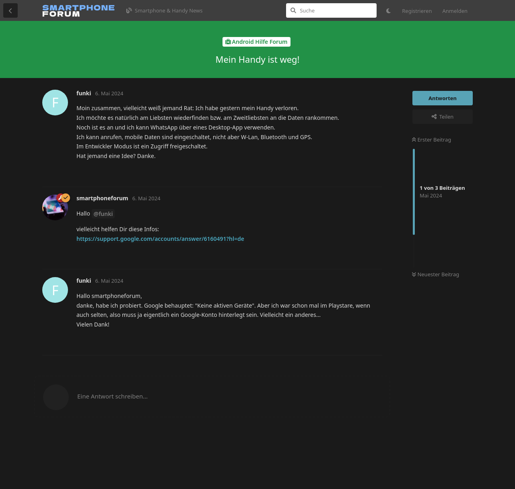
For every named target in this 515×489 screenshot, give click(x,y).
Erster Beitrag (431, 139)
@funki (103, 214)
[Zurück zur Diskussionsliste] (10, 10)
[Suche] (331, 10)
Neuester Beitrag (435, 274)
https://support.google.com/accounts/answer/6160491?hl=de (160, 238)
